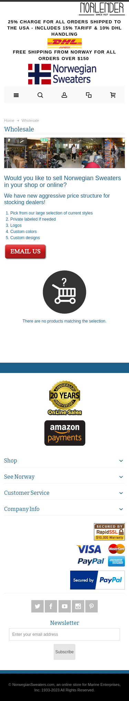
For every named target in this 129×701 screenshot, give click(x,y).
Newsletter (64, 623)
